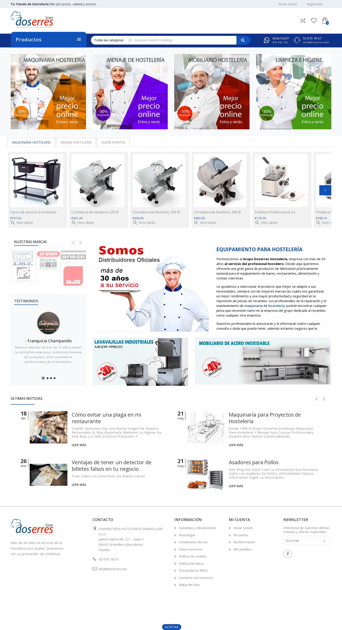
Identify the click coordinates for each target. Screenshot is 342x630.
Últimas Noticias (27, 398)
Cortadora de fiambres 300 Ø (217, 212)
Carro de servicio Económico (33, 212)
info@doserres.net (316, 42)
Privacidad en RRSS (193, 570)
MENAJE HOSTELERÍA (76, 142)
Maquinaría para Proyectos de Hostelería (265, 418)
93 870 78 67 (312, 38)
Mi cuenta (240, 535)
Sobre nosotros (190, 549)
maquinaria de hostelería (265, 305)
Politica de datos (191, 563)
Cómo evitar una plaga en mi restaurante (106, 418)
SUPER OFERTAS (113, 142)
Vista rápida (21, 222)
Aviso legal (187, 535)
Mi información (244, 542)
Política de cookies (193, 556)
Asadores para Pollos (254, 462)
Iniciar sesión (243, 528)
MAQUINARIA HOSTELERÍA (31, 142)
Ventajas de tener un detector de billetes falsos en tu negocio (111, 465)
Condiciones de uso (193, 542)
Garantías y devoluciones (197, 528)
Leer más (79, 445)
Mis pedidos (242, 549)
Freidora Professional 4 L (275, 212)
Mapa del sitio (189, 584)
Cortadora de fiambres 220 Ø (94, 212)
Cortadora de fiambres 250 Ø (156, 212)
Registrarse (315, 4)
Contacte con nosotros (196, 577)
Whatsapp (280, 38)
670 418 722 (280, 42)
